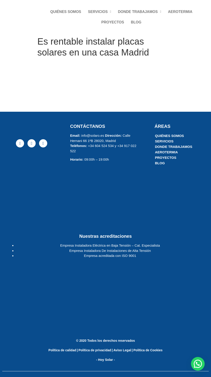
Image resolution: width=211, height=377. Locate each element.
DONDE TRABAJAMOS (139, 12)
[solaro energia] (32, 186)
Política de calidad (62, 350)
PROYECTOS (112, 22)
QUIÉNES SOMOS (65, 12)
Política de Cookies (147, 350)
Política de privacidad (94, 350)
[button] (198, 364)
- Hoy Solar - (105, 360)
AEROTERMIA (180, 12)
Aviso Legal (122, 350)
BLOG (136, 22)
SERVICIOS (99, 12)
